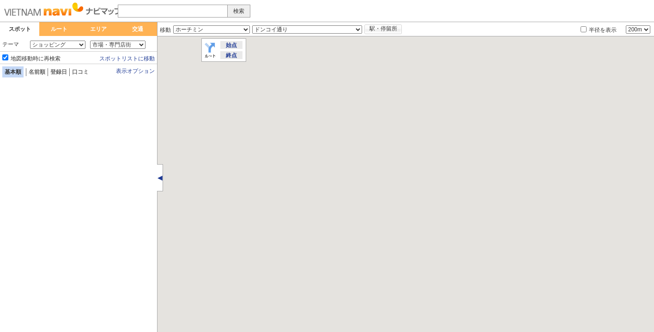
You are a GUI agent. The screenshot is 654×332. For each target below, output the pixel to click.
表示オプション (135, 71)
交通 (137, 29)
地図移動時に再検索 (36, 58)
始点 (231, 45)
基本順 (13, 72)
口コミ (80, 72)
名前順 (37, 72)
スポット (20, 29)
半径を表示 (603, 30)
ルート (59, 29)
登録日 (58, 72)
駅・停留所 (383, 28)
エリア (98, 29)
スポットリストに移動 (127, 58)
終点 (231, 55)
